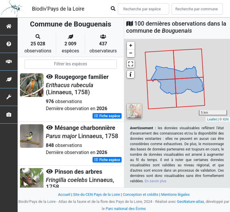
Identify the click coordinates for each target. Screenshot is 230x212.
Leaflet (212, 119)
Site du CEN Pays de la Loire (96, 194)
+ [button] (130, 45)
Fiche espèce (107, 116)
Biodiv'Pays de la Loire (58, 9)
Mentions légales (175, 194)
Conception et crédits (140, 194)
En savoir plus (155, 181)
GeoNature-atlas (190, 201)
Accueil (64, 194)
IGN (226, 119)
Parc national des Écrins (126, 208)
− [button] (130, 53)
